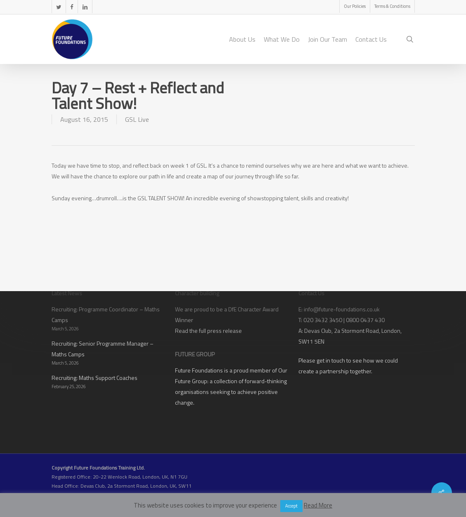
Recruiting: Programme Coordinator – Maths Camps (106, 314)
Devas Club (317, 330)
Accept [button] (291, 506)
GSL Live (137, 119)
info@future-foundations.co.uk (342, 309)
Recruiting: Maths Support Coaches (94, 377)
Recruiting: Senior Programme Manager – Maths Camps (103, 348)
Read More (318, 505)
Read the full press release (208, 330)
